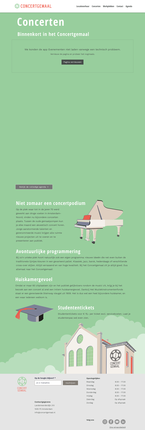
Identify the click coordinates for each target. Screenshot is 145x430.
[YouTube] (117, 421)
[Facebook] (111, 421)
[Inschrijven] (70, 382)
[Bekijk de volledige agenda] (34, 186)
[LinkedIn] (123, 421)
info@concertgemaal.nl (45, 412)
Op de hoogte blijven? (44, 378)
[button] (137, 4)
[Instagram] (104, 421)
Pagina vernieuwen (72, 62)
